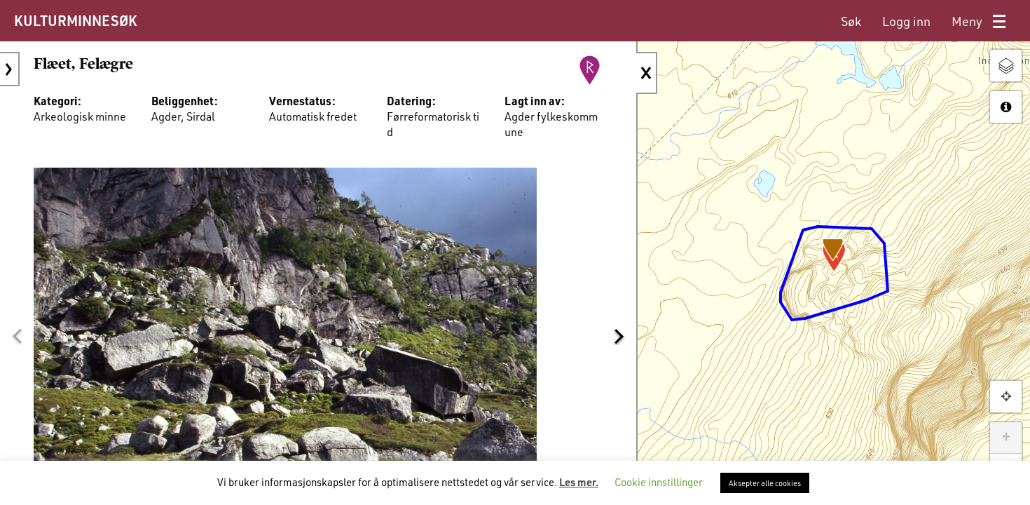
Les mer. (578, 482)
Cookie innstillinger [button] (658, 482)
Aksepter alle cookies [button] (765, 483)
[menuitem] (851, 21)
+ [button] (1005, 437)
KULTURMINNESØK (75, 20)
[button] (17, 336)
